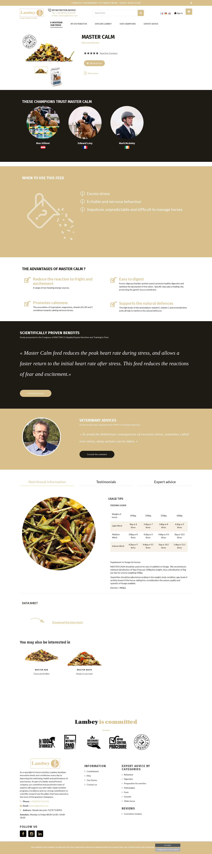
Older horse (129, 794)
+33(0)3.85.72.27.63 (39, 795)
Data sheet (91, 73)
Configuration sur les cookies (168, 849)
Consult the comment (97, 449)
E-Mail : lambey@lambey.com (65, 15)
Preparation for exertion (135, 777)
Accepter (167, 845)
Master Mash (84, 663)
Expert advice (151, 24)
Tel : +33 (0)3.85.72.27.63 (63, 13)
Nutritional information (47, 475)
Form (126, 785)
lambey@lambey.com (39, 799)
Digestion (128, 772)
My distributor (79, 24)
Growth (127, 790)
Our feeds (55, 25)
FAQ (89, 769)
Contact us (92, 778)
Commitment (93, 765)
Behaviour (128, 768)
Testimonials (106, 475)
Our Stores (92, 773)
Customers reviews (133, 807)
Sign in (178, 13)
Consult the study (35, 391)
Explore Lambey (103, 24)
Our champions (128, 24)
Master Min (41, 663)
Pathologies (129, 781)
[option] (41, 670)
